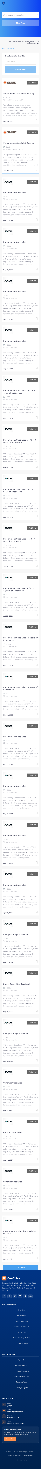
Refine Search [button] (7, 49)
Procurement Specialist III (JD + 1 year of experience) (19, 540)
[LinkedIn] (20, 1296)
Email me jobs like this (15, 56)
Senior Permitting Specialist (16, 984)
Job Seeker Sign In (21, 1343)
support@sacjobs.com (15, 1412)
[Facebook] (4, 1296)
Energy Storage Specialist (15, 934)
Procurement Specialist (14, 192)
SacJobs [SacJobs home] (11, 1278)
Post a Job (21, 1360)
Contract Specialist (12, 1083)
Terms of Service (22, 1460)
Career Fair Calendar (22, 1327)
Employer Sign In (22, 1388)
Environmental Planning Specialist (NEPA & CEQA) (19, 1232)
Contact (18, 1455)
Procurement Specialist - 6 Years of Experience (20, 639)
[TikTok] (25, 1296)
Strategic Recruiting (22, 1371)
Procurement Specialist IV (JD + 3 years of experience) (19, 441)
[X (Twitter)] (15, 1296)
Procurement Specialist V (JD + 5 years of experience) (19, 391)
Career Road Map (22, 1321)
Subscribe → (10, 1439)
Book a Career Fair (21, 1365)
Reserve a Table (21, 1382)
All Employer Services (21, 1376)
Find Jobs (20, 23)
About (10, 1455)
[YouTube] (30, 1296)
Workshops (22, 1332)
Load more (20, 1267)
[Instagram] (9, 1296)
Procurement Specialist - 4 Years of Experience (20, 688)
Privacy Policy (28, 1455)
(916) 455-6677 (12, 1406)
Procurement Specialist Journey (18, 93)
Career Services (21, 1316)
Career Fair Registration (21, 1338)
